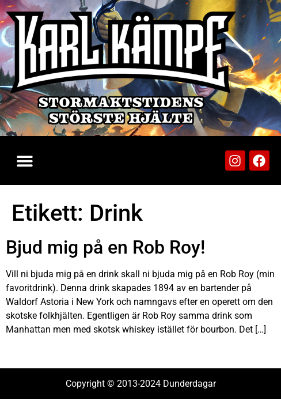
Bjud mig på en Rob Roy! (105, 247)
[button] (24, 160)
